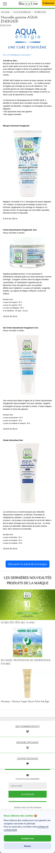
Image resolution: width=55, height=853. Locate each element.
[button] (4, 3)
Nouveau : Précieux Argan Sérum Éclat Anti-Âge (25, 701)
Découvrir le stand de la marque (27, 564)
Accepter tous (27, 838)
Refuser (27, 846)
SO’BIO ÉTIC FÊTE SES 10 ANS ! (18, 622)
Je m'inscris (27, 794)
